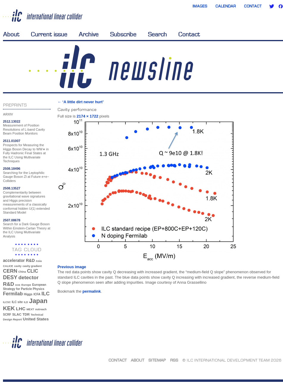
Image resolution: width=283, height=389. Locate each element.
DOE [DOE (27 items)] (17, 285)
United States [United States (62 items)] (36, 319)
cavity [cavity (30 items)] (17, 266)
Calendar (225, 6)
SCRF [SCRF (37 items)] (7, 314)
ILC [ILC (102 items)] (45, 294)
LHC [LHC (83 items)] (21, 308)
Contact (253, 6)
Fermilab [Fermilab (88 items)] (13, 293)
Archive (89, 34)
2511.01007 (11, 141)
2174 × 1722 (87, 116)
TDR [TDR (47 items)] (25, 314)
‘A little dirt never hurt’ (80, 102)
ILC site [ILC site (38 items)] (17, 302)
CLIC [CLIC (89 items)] (32, 271)
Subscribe (123, 34)
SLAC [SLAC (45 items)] (16, 314)
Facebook (280, 6)
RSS (174, 360)
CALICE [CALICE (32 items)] (8, 266)
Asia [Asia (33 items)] (39, 261)
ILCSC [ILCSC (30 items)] (7, 302)
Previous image (71, 267)
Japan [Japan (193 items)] (38, 301)
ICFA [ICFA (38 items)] (36, 294)
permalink (92, 291)
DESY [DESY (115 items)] (10, 277)
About (11, 34)
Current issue (49, 34)
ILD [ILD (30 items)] (26, 302)
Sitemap (157, 360)
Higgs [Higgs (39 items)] (28, 294)
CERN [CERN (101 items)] (10, 271)
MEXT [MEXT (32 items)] (30, 309)
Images (199, 6)
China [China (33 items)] (22, 271)
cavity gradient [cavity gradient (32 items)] (32, 266)
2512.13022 (11, 121)
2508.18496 (11, 168)
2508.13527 (11, 188)
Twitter (271, 6)
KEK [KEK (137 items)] (9, 308)
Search (157, 34)
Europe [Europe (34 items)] (26, 284)
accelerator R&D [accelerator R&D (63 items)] (19, 260)
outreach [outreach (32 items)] (40, 309)
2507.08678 (11, 220)
